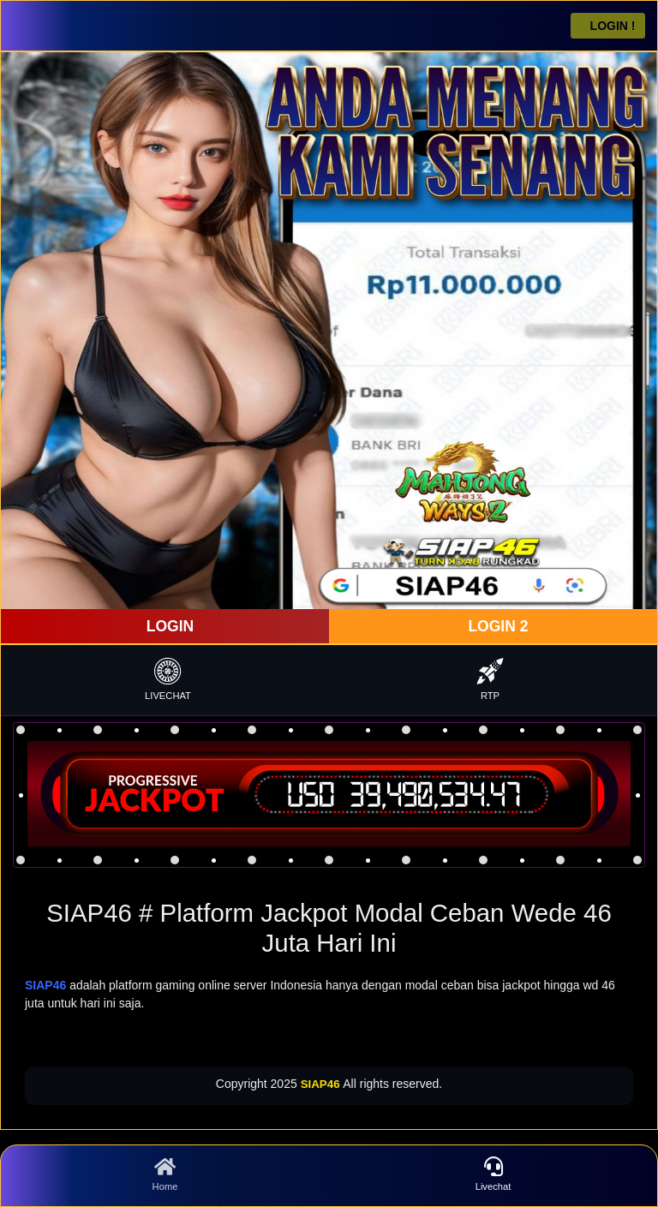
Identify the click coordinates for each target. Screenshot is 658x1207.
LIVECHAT (168, 679)
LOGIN (168, 626)
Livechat (493, 1174)
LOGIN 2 (496, 626)
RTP (490, 679)
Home (165, 1174)
